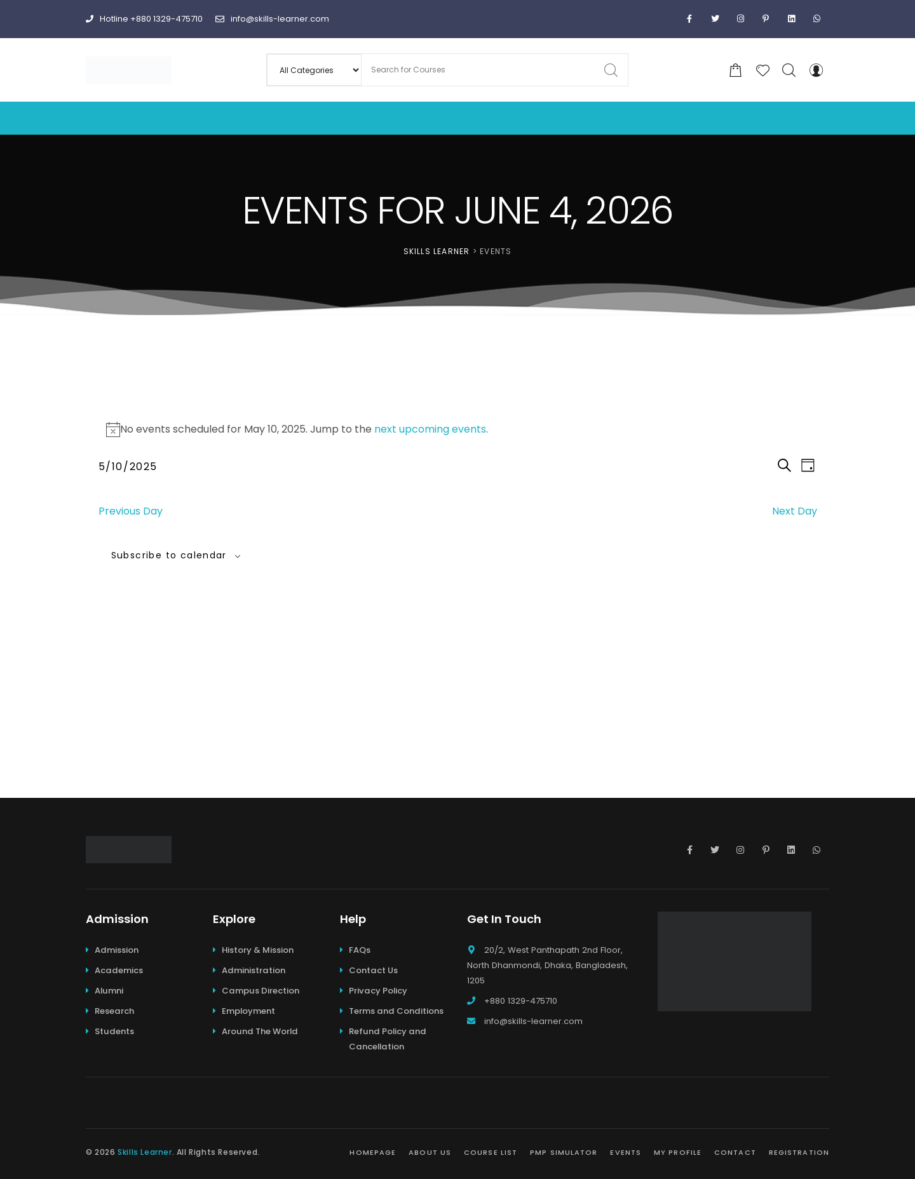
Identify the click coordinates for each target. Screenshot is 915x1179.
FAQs (359, 950)
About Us (430, 1152)
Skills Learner (145, 1152)
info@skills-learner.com (272, 19)
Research (114, 1011)
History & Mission (258, 950)
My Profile (678, 1152)
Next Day (794, 511)
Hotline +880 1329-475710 (144, 19)
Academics (119, 970)
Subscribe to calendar (169, 555)
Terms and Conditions (396, 1011)
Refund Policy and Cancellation (387, 1039)
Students (114, 1031)
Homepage (372, 1152)
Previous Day (130, 511)
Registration (799, 1152)
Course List (490, 1152)
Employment (248, 1011)
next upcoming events (430, 429)
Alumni (109, 991)
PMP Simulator (563, 1152)
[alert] (457, 429)
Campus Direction (260, 991)
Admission (117, 950)
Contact (735, 1152)
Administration (253, 970)
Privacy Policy (378, 991)
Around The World (260, 1031)
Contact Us (373, 970)
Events (625, 1152)
